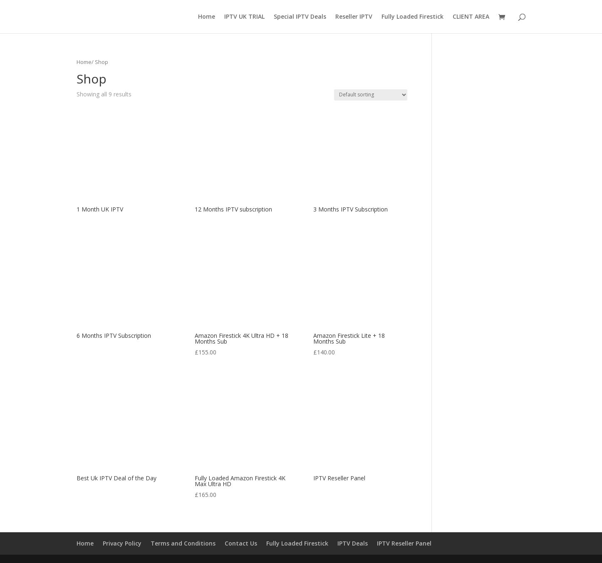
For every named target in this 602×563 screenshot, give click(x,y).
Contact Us (241, 543)
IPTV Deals (352, 543)
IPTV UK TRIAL (244, 17)
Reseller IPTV (353, 17)
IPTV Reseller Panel (404, 543)
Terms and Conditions (183, 543)
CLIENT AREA (471, 17)
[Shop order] (370, 95)
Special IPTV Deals (300, 17)
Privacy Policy (122, 543)
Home (206, 17)
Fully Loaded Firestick (412, 17)
